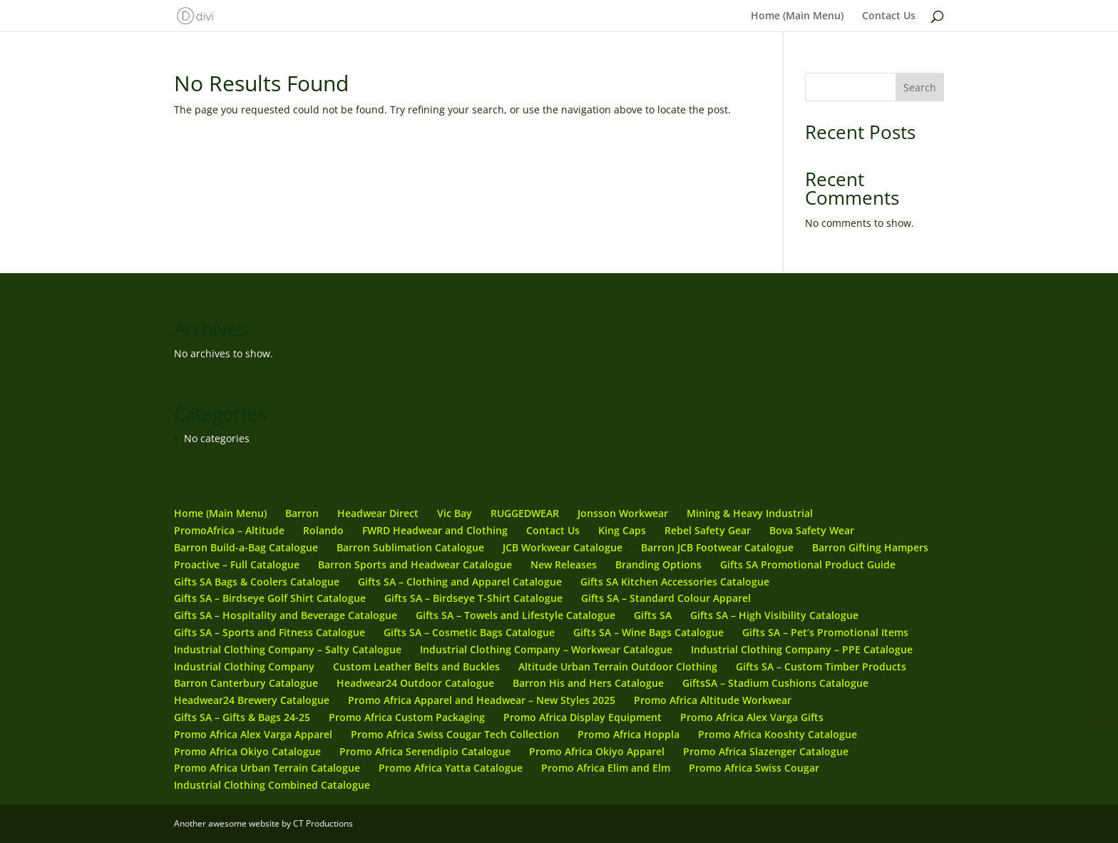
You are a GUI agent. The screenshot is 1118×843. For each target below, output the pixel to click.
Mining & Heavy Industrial (750, 513)
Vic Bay (454, 513)
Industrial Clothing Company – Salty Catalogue (287, 649)
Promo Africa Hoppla (628, 734)
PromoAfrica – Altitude (229, 530)
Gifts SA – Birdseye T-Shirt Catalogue (473, 598)
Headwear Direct (378, 513)
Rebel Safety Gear (708, 530)
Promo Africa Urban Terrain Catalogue (267, 768)
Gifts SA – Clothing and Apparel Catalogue (460, 581)
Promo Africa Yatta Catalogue (451, 768)
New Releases (563, 564)
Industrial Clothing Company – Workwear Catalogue (546, 649)
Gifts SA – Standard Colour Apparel (666, 598)
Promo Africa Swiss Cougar (754, 768)
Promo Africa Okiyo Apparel (597, 751)
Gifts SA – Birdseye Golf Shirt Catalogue (270, 598)
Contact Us (889, 16)
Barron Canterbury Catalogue (246, 683)
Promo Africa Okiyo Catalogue (247, 751)
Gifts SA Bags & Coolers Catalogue (256, 581)
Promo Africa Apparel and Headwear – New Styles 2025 (481, 700)
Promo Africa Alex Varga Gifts (752, 717)
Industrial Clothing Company (244, 666)
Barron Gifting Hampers (870, 547)
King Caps (622, 530)
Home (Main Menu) (797, 16)
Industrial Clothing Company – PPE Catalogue (802, 649)
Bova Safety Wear (811, 530)
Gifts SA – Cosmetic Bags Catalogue (469, 632)
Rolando (323, 530)
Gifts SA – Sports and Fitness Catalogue (269, 632)
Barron (302, 513)
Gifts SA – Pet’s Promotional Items (825, 632)
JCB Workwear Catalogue (562, 547)
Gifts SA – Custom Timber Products (821, 666)
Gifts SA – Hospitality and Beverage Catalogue (285, 615)
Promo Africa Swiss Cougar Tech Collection (455, 734)
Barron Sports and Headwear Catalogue (415, 564)
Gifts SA (653, 615)
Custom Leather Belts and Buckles (416, 666)
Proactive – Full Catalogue (236, 564)
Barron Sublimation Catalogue (410, 547)
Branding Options (658, 564)
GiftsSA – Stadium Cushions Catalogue (775, 683)
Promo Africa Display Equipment (582, 717)
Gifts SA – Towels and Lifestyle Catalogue (515, 615)
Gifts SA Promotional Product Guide (808, 564)
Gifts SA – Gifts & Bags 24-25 (242, 717)
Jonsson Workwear (623, 513)
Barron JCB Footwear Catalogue (717, 547)
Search (919, 87)
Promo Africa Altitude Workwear (712, 700)
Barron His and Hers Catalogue (588, 683)
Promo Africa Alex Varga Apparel (253, 734)
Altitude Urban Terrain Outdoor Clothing (617, 666)
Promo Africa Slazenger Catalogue (765, 751)
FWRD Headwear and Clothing (435, 530)
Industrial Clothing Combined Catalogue (272, 785)
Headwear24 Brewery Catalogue (251, 700)
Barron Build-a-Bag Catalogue (246, 547)
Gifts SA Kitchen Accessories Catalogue (674, 581)
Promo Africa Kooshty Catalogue (777, 734)
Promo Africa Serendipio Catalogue (425, 751)
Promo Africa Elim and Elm (605, 768)
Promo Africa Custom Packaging (407, 717)
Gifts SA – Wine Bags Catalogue (648, 632)
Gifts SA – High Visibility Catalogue (774, 615)
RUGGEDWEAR (525, 513)
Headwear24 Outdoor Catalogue (415, 683)
